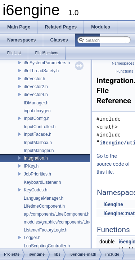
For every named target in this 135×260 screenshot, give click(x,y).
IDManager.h (36, 102)
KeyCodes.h (35, 189)
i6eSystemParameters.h (47, 62)
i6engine (113, 204)
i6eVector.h (34, 78)
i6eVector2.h (36, 86)
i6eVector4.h (36, 94)
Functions (124, 71)
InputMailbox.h (38, 142)
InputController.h (39, 126)
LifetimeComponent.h (44, 206)
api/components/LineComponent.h (57, 214)
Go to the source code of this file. (113, 164)
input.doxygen (37, 110)
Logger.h (32, 237)
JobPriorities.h (37, 174)
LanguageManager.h (43, 198)
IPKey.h (31, 166)
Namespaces (123, 63)
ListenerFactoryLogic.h (45, 230)
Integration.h (36, 158)
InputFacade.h (37, 134)
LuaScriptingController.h (47, 245)
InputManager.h (39, 150)
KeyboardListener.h (42, 182)
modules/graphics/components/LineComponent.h (71, 222)
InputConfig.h (36, 118)
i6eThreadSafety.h (41, 70)
